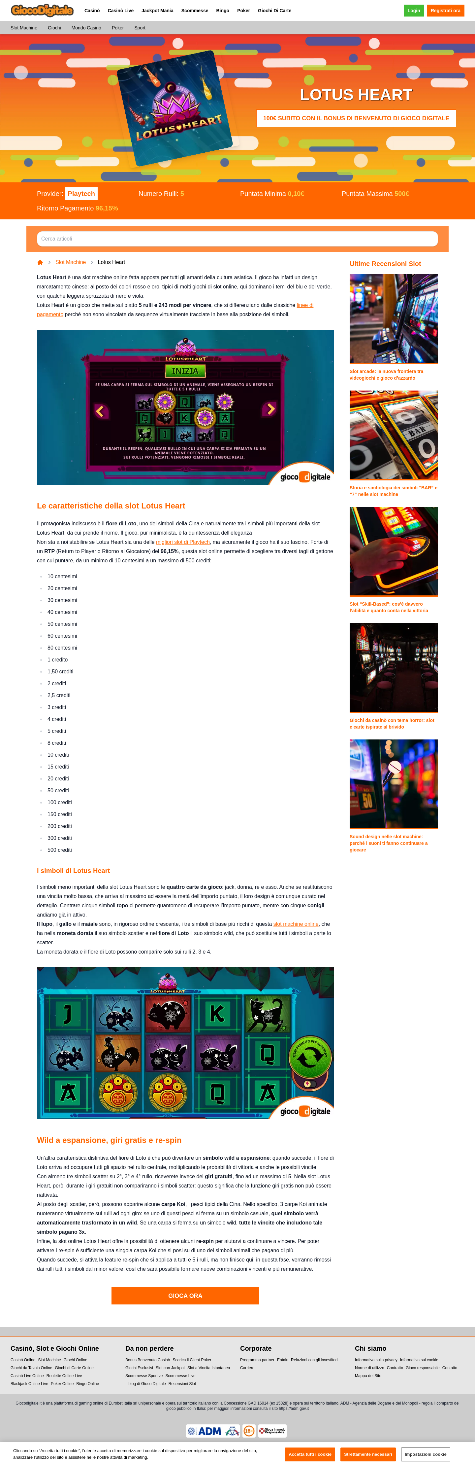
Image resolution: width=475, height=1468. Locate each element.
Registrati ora (445, 10)
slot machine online (296, 924)
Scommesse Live (180, 1376)
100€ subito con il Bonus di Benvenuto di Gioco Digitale (356, 118)
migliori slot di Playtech (183, 542)
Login (414, 10)
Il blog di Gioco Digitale (145, 1383)
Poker (243, 10)
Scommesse (194, 10)
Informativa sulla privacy (376, 1360)
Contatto (449, 1368)
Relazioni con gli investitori (314, 1360)
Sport (139, 27)
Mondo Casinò (86, 27)
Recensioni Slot (182, 1383)
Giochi (54, 27)
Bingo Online (87, 1383)
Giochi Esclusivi (139, 1368)
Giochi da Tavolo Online (31, 1368)
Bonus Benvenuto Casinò (147, 1360)
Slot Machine (24, 27)
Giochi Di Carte (274, 10)
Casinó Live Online (27, 1376)
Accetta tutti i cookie (310, 1458)
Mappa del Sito (368, 1376)
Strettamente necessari (368, 1458)
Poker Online (62, 1383)
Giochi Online (75, 1360)
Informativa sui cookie (419, 1360)
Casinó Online (23, 1360)
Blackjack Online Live (29, 1383)
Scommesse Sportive (144, 1376)
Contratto (395, 1368)
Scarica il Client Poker (192, 1360)
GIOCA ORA (185, 1296)
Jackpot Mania (157, 10)
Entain (282, 1360)
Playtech (81, 193)
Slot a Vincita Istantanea (208, 1368)
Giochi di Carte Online (74, 1368)
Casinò (92, 10)
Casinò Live (121, 10)
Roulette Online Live (64, 1376)
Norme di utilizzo (369, 1368)
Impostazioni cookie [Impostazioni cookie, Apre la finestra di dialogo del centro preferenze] (426, 1458)
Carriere (247, 1368)
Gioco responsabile (423, 1368)
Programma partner (257, 1360)
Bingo (222, 10)
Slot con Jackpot (170, 1368)
